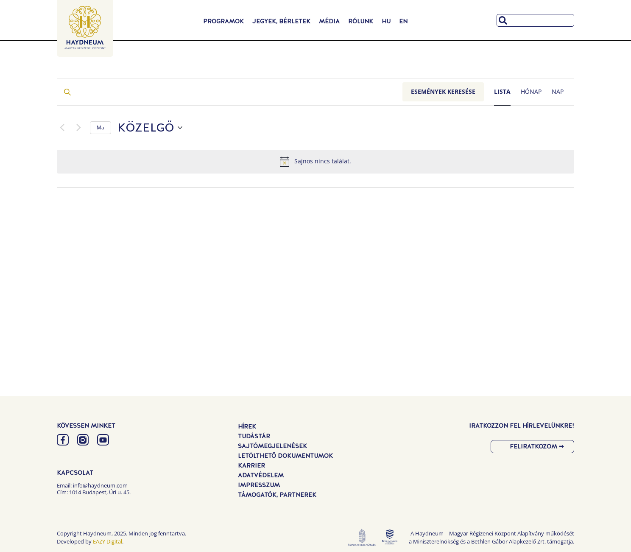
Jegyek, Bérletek (281, 21)
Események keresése (443, 91)
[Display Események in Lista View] (502, 91)
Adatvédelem (261, 475)
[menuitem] (386, 21)
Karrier (251, 465)
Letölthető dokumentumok (285, 456)
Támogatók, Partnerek (277, 495)
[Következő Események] (78, 128)
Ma (100, 127)
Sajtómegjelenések (272, 446)
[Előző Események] (62, 128)
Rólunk (360, 21)
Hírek (247, 426)
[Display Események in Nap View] (558, 91)
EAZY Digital (107, 541)
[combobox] (535, 20)
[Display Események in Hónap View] (531, 91)
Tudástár (254, 436)
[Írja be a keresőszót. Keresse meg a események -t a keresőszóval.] (229, 91)
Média (329, 21)
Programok (223, 21)
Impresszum (259, 485)
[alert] (315, 162)
